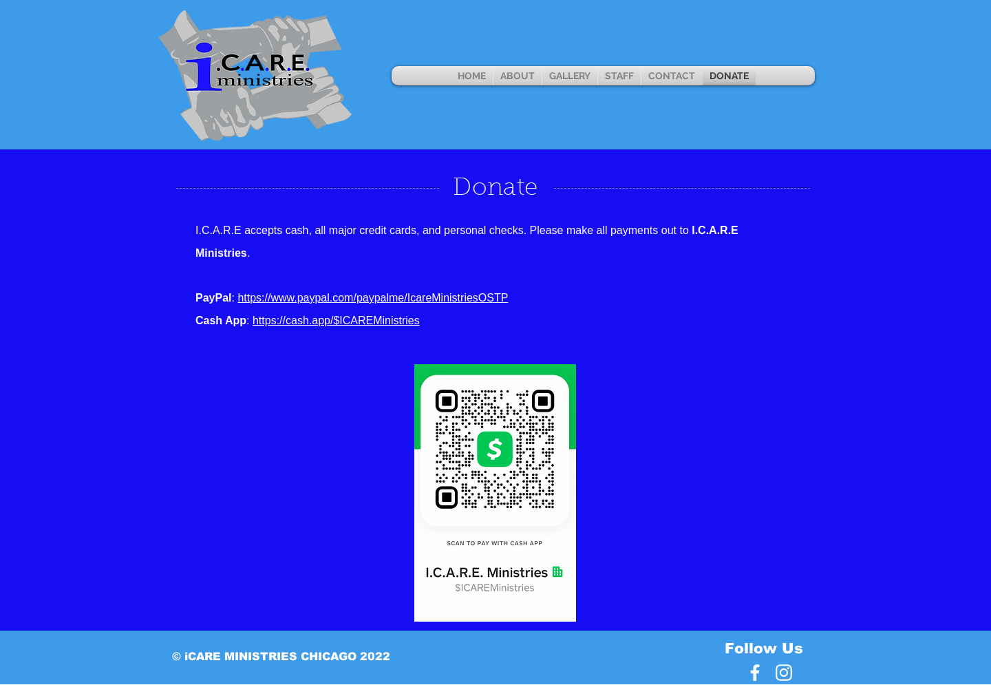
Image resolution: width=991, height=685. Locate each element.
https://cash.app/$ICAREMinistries (336, 320)
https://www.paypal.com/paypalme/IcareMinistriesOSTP (372, 298)
